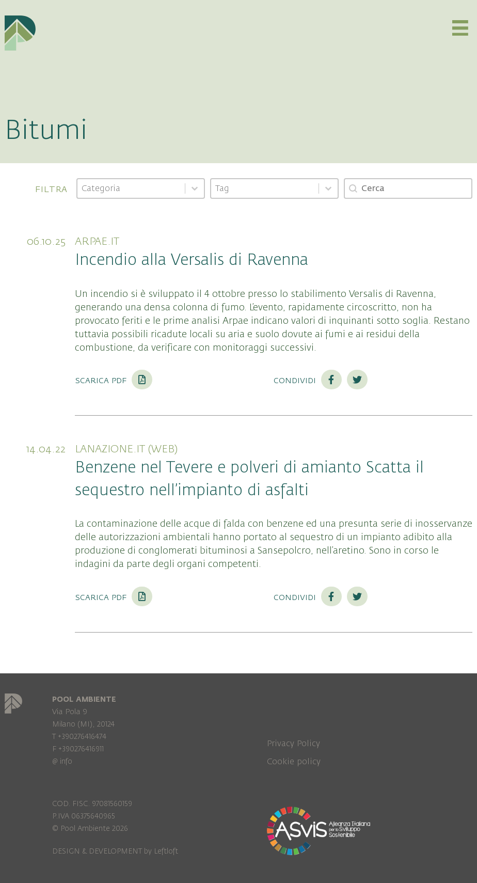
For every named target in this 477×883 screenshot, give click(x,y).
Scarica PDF (113, 380)
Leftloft (166, 851)
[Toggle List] (194, 188)
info (66, 761)
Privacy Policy (293, 743)
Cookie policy (294, 761)
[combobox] (131, 188)
